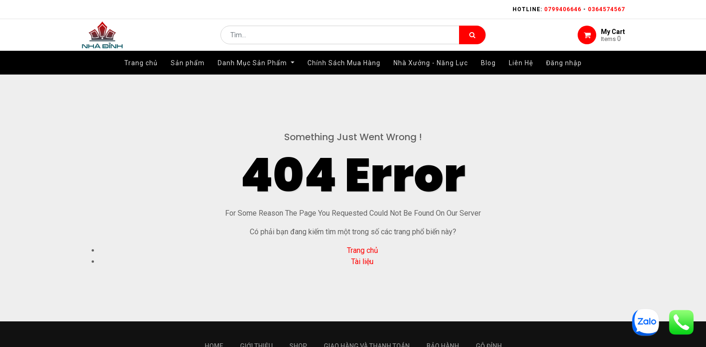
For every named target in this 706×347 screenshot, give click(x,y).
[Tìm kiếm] (472, 40)
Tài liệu (362, 261)
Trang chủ (362, 250)
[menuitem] (141, 73)
